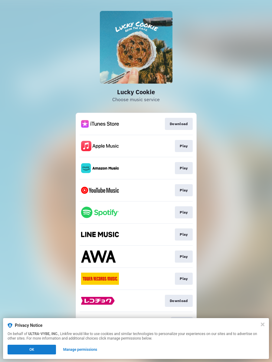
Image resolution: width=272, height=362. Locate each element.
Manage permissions (80, 349)
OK (31, 349)
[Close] (262, 324)
